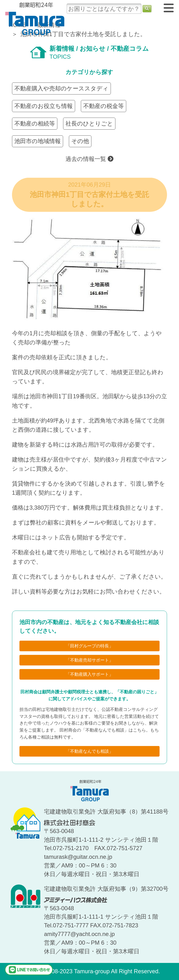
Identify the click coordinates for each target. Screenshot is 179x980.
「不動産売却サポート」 (89, 660)
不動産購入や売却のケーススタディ (61, 88)
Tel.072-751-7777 (66, 925)
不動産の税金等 (103, 106)
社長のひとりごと (89, 123)
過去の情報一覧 (89, 159)
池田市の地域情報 (37, 141)
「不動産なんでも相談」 (89, 751)
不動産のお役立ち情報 (43, 106)
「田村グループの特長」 (89, 646)
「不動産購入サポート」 (89, 674)
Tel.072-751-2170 (66, 848)
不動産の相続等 (34, 123)
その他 (80, 141)
